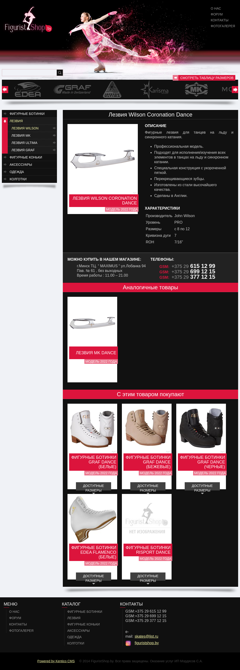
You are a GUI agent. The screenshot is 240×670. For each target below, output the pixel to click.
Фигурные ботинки (27, 114)
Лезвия (16, 121)
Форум (217, 14)
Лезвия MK (20, 135)
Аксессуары (21, 164)
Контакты (220, 20)
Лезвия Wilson (24, 128)
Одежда (17, 172)
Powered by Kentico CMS (56, 661)
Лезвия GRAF (23, 150)
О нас (216, 8)
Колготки (18, 179)
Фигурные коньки (26, 157)
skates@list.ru (146, 636)
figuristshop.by (147, 643)
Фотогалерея (223, 26)
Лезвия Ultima (24, 143)
